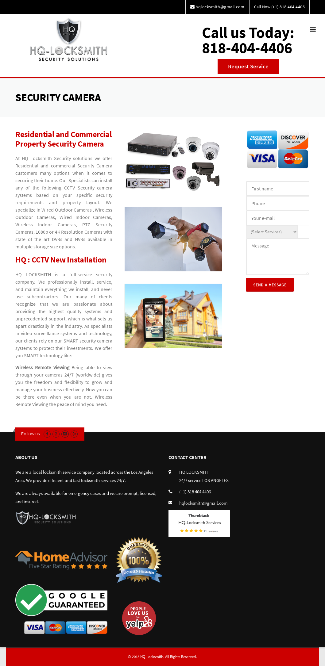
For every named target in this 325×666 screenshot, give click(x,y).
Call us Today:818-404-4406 (248, 40)
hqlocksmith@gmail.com (203, 503)
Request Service (248, 66)
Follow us (30, 433)
